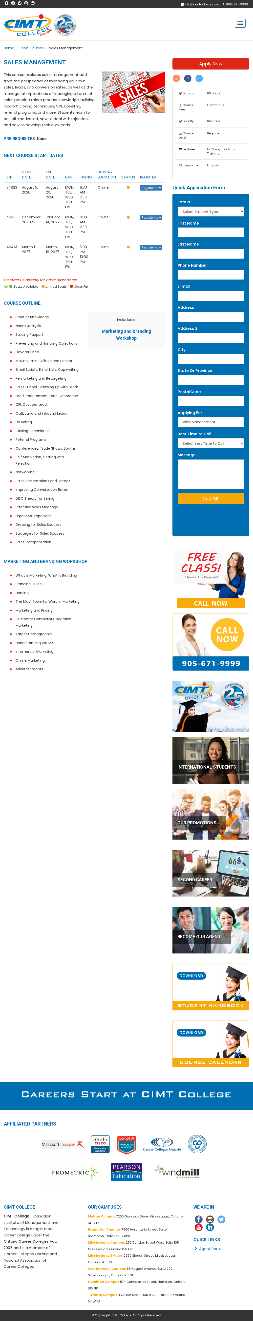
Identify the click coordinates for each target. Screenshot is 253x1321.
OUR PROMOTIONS (196, 822)
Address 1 (187, 307)
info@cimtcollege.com (202, 4)
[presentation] (206, 515)
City (182, 349)
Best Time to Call (194, 434)
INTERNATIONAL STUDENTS (206, 767)
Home (9, 48)
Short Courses (32, 48)
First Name (188, 223)
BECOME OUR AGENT (199, 936)
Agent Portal (207, 1248)
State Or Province (195, 370)
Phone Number (192, 265)
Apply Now (210, 64)
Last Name (188, 244)
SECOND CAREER (194, 879)
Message (187, 455)
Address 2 (187, 328)
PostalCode (189, 391)
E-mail (184, 286)
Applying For (190, 412)
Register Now (151, 188)
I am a (184, 202)
